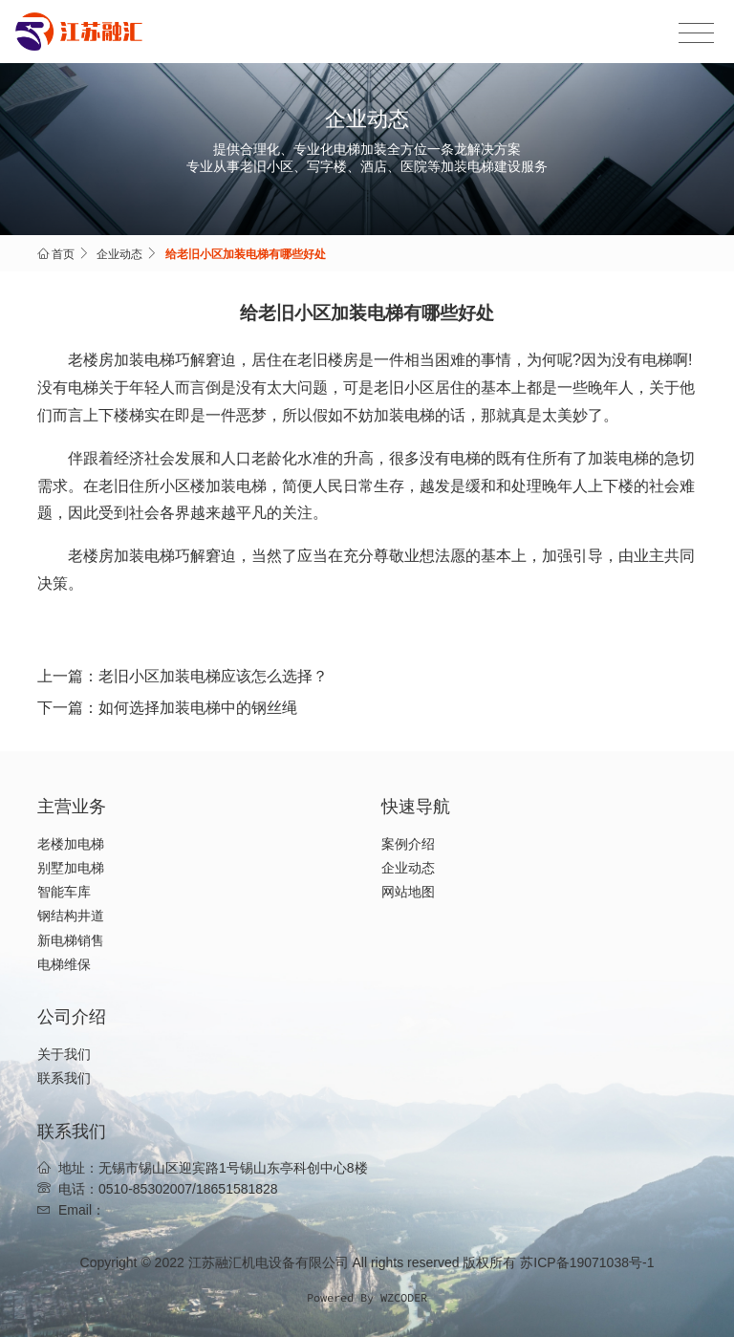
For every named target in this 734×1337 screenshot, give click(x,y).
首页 (63, 254)
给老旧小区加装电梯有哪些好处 (245, 254)
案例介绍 (408, 844)
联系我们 (64, 1078)
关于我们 (64, 1054)
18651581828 (237, 1189)
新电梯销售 (70, 940)
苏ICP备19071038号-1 (587, 1262)
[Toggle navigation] (696, 33)
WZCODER (403, 1297)
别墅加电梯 (70, 867)
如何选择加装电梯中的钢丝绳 (197, 708)
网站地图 (408, 891)
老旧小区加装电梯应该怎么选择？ (213, 676)
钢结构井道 (70, 915)
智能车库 (64, 891)
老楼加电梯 (70, 844)
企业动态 (119, 254)
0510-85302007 (145, 1189)
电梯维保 (64, 964)
